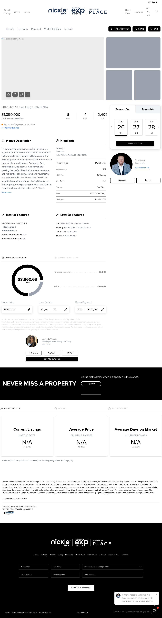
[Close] (156, 594)
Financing (131, 10)
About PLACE (115, 551)
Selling (33, 10)
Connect (126, 551)
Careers (103, 551)
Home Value (118, 10)
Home (34, 551)
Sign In (152, 2)
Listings (43, 551)
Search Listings (11, 10)
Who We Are (144, 10)
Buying (24, 10)
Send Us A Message (81, 584)
